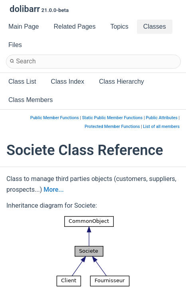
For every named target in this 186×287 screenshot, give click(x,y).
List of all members (161, 126)
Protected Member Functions (112, 126)
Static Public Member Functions (112, 117)
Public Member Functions (54, 117)
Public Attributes (162, 117)
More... (53, 189)
